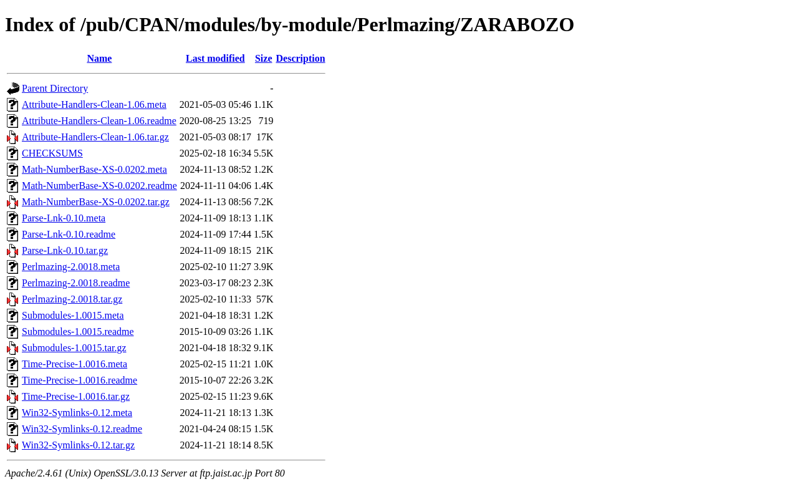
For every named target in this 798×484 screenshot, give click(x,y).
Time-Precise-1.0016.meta (74, 364)
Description (300, 58)
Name (99, 58)
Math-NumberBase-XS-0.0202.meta (94, 169)
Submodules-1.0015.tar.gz (74, 347)
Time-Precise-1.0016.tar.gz (76, 396)
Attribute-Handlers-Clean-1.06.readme (99, 120)
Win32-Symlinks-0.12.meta (77, 412)
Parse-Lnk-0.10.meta (63, 218)
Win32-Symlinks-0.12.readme (82, 429)
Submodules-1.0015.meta (73, 315)
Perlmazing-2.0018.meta (71, 266)
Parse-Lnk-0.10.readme (68, 234)
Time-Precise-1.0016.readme (79, 380)
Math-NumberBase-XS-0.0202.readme (99, 185)
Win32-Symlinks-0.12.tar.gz (78, 445)
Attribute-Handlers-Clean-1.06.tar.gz (95, 137)
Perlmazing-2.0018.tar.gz (72, 299)
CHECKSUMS (52, 153)
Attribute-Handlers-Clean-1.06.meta (94, 104)
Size (263, 58)
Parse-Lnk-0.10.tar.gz (65, 250)
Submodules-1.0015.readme (78, 331)
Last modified (215, 58)
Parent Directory (55, 88)
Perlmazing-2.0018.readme (76, 283)
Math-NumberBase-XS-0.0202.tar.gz (96, 201)
